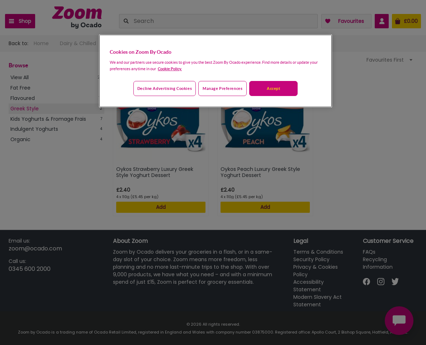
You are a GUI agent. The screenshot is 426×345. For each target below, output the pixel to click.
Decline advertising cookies (164, 88)
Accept (273, 88)
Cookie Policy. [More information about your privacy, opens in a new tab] (170, 68)
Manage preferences (222, 88)
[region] (215, 70)
